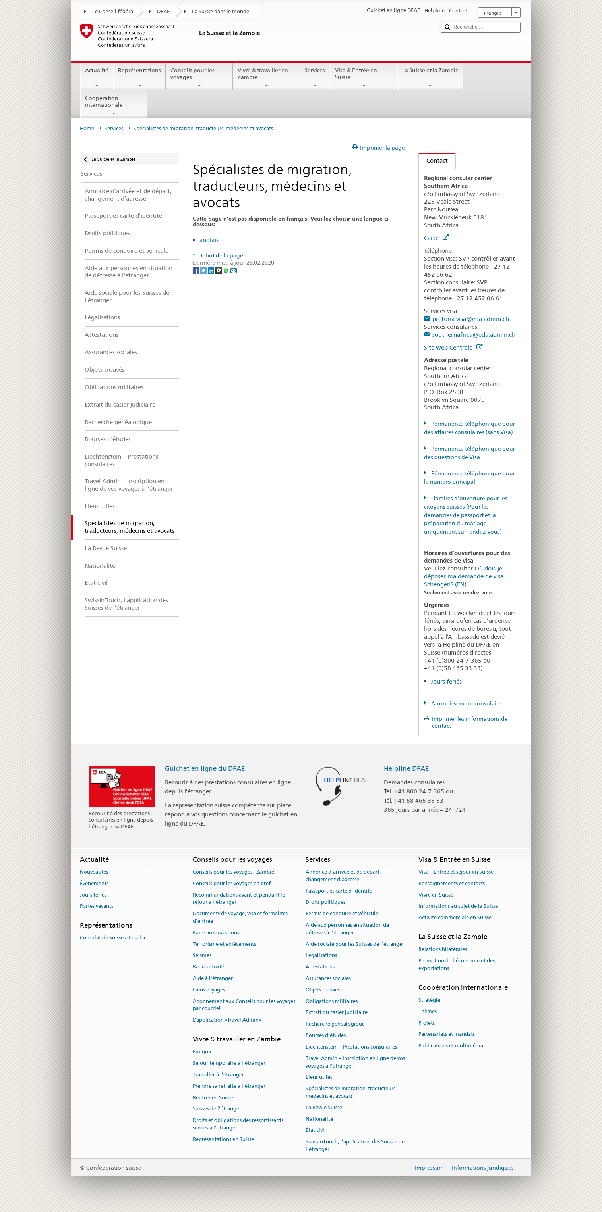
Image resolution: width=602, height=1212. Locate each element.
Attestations (320, 967)
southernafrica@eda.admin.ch (473, 334)
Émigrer (202, 1052)
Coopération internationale (114, 105)
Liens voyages (209, 990)
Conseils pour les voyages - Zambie (233, 872)
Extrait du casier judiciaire (337, 1013)
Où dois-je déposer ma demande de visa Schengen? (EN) (463, 576)
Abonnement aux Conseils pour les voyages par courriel (244, 1005)
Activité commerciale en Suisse (455, 917)
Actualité (97, 77)
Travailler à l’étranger (218, 1075)
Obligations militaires (332, 1001)
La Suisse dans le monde (220, 11)
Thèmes (427, 1011)
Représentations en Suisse (223, 1139)
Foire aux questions (216, 932)
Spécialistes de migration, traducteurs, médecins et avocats (351, 1092)
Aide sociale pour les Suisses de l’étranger (355, 944)
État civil (316, 1130)
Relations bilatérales (442, 950)
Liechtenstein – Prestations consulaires (351, 1047)
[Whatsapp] (226, 270)
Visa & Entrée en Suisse (364, 77)
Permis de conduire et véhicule (342, 913)
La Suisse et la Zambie (430, 77)
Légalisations (321, 955)
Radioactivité (208, 967)
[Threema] (219, 270)
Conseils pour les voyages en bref (232, 883)
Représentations (139, 77)
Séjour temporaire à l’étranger (229, 1063)
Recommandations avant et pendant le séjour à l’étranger (239, 898)
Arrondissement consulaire (465, 703)
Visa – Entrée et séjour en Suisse (456, 872)
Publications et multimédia (450, 1046)
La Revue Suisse (324, 1107)
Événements (94, 883)
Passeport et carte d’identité (339, 891)
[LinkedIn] (211, 270)
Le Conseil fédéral (113, 11)
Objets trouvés (323, 990)
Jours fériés (446, 681)
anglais (209, 240)
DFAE (163, 11)
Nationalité (319, 1119)
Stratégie (429, 1000)
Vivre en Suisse (435, 895)
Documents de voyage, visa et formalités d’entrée (240, 917)
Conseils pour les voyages (199, 77)
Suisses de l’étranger (217, 1109)
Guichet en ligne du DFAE (205, 768)
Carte (436, 238)
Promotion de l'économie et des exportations (456, 964)
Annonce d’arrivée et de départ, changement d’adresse (343, 875)
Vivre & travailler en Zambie (266, 77)
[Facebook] (196, 270)
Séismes (202, 955)
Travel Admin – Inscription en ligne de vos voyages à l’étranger (355, 1062)
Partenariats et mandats (446, 1034)
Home (87, 128)
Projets (426, 1023)
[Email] (233, 270)
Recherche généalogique (335, 1024)
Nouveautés (94, 872)
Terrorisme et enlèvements (224, 944)
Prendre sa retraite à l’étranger (229, 1086)
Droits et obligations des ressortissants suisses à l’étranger (238, 1124)
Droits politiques (325, 902)
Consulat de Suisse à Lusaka (112, 938)
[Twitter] (204, 270)
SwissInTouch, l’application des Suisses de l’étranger (355, 1145)
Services (314, 77)
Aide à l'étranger (213, 978)
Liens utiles (319, 1077)
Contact (433, 160)
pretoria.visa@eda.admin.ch (470, 319)
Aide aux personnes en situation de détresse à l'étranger (347, 928)
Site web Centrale (453, 347)
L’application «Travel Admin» (227, 1020)
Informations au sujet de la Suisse (458, 906)
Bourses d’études (326, 1035)
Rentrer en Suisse (213, 1098)
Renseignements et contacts (451, 883)
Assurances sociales (328, 978)
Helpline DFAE (406, 768)
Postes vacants (96, 906)
